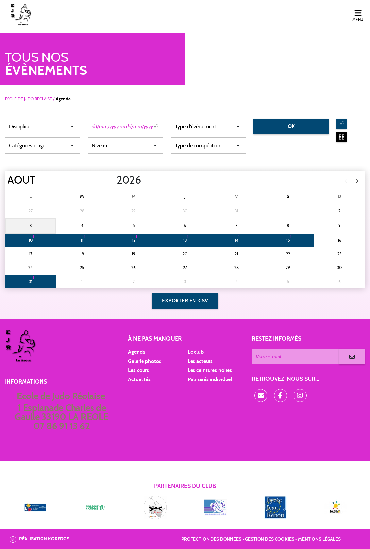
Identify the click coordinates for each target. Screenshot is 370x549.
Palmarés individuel (210, 379)
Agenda (136, 352)
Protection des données (211, 539)
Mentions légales (319, 539)
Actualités (139, 379)
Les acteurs (200, 361)
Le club (196, 352)
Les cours (138, 370)
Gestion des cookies (269, 539)
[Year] (111, 180)
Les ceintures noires (210, 370)
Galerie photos (144, 361)
